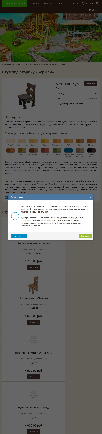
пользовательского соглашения (55, 220)
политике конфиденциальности (35, 212)
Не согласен (19, 236)
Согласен (85, 236)
